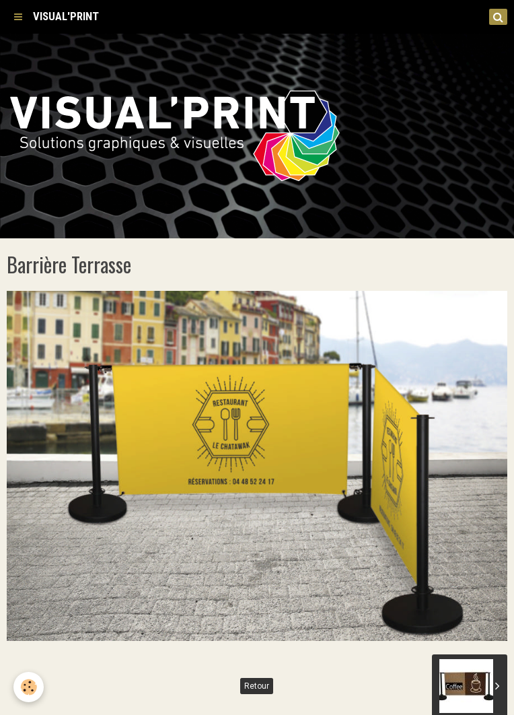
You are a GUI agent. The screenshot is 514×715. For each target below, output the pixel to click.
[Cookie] (28, 687)
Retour (256, 686)
